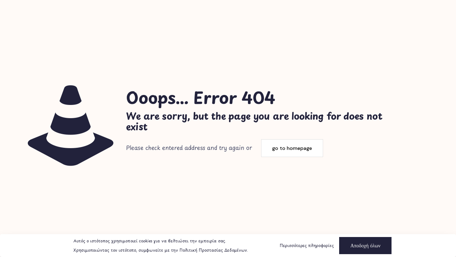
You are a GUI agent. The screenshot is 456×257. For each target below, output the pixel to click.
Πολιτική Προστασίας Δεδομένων (213, 250)
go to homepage (292, 148)
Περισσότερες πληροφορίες (307, 245)
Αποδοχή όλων (365, 245)
